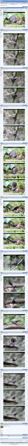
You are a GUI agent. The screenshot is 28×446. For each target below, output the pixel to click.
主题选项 (25, 7)
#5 (27, 144)
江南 (1, 144)
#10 (27, 333)
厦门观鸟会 (2, 5)
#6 (27, 198)
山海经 (6, 5)
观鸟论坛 (4, 5)
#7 (27, 252)
